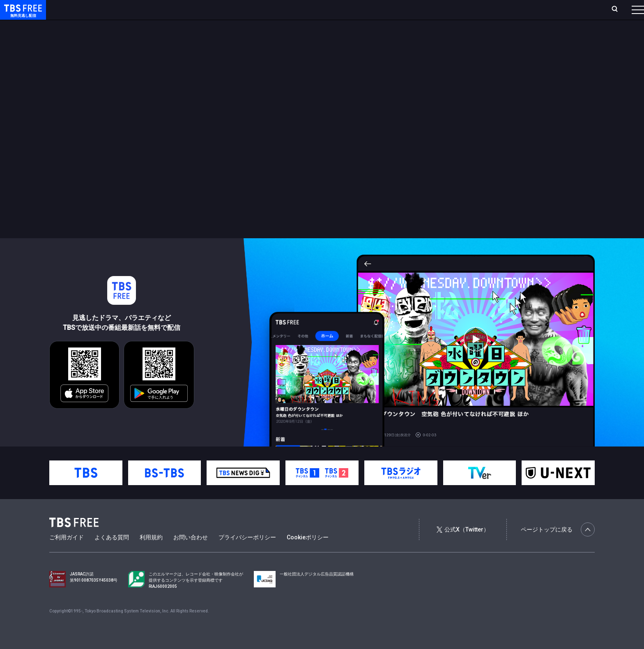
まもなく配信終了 (126, 26)
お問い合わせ (190, 553)
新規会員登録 (525, 9)
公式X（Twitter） (463, 546)
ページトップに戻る (558, 546)
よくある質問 (111, 553)
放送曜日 (121, 9)
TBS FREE (21, 14)
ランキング (155, 9)
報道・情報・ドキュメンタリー (271, 26)
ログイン (483, 9)
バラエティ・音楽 (205, 26)
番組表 (618, 9)
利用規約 (151, 553)
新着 (89, 26)
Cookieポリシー (308, 553)
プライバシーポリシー (247, 553)
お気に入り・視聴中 (244, 9)
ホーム (92, 9)
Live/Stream (194, 9)
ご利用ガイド (66, 553)
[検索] (560, 9)
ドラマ (165, 26)
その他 (325, 26)
